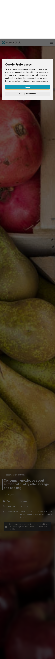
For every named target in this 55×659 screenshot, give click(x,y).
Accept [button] (27, 48)
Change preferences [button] (27, 55)
